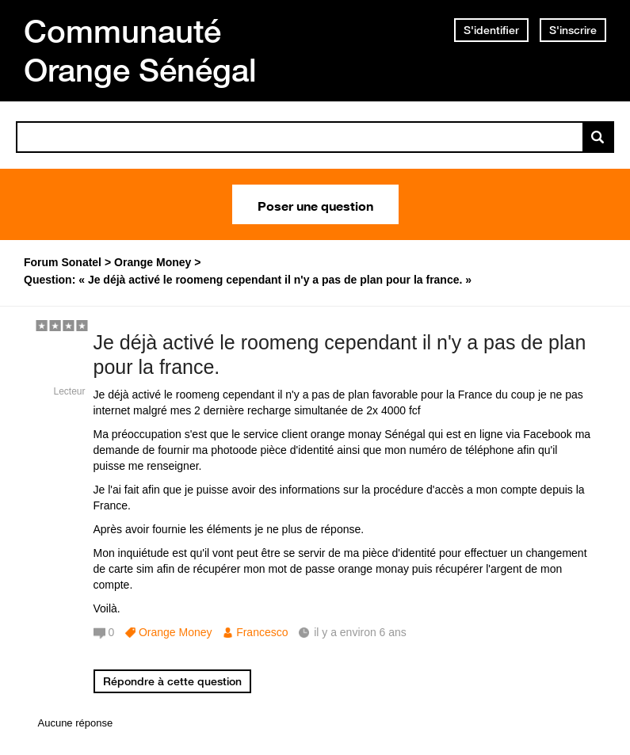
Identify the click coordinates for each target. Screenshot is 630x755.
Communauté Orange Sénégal (140, 50)
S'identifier (491, 30)
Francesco (262, 632)
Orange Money (175, 632)
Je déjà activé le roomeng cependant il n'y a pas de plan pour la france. (340, 354)
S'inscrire (573, 30)
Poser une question (315, 204)
